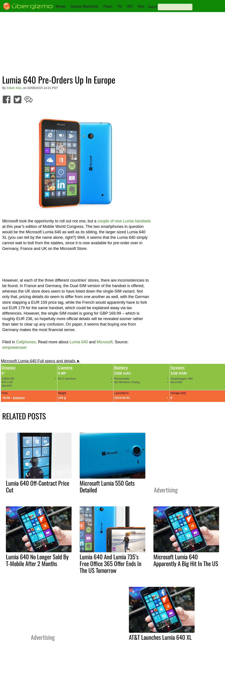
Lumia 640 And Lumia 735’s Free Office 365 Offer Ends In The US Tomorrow (110, 563)
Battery (121, 368)
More (141, 6)
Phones (107, 6)
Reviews (61, 6)
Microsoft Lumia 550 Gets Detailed (107, 486)
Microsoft (105, 342)
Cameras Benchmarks (84, 6)
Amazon (19, 397)
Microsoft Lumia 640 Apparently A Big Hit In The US (185, 560)
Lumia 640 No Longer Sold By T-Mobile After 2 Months (37, 560)
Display (9, 368)
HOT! (130, 6)
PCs (119, 6)
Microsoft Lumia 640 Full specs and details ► (40, 361)
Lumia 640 (78, 342)
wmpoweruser (14, 347)
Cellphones (26, 342)
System (178, 368)
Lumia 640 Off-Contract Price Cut (37, 486)
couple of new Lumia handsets (124, 221)
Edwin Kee (14, 88)
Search (152, 6)
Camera (65, 368)
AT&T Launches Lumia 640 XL (160, 637)
